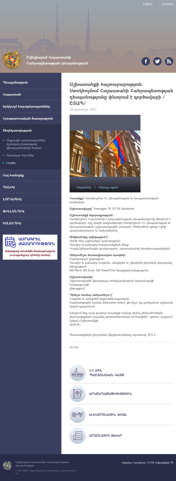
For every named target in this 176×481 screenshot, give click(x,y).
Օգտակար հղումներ (20, 155)
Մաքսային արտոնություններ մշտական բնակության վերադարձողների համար (25, 144)
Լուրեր (11, 163)
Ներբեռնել (83, 187)
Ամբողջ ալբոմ (108, 187)
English (147, 4)
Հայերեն (167, 4)
